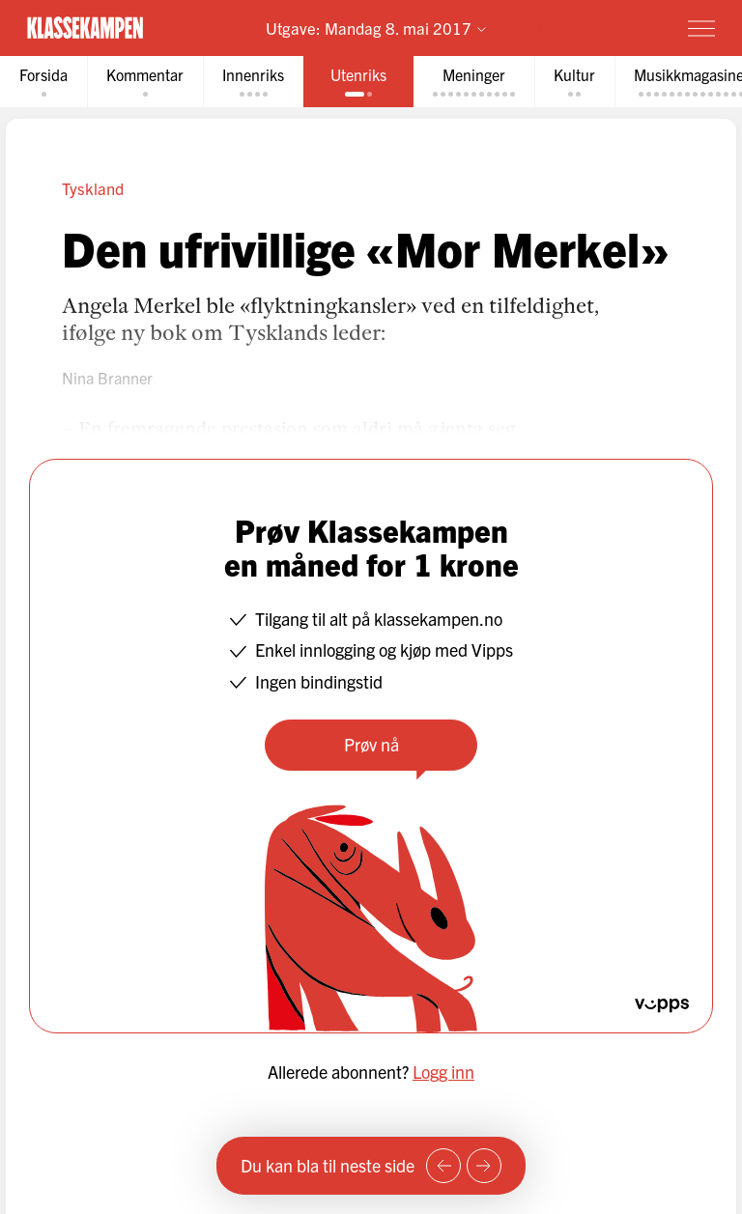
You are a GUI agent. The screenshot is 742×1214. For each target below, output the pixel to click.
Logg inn (443, 1071)
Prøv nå (371, 744)
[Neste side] (484, 1165)
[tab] (43, 81)
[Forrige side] (443, 1165)
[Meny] (701, 28)
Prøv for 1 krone (589, 27)
